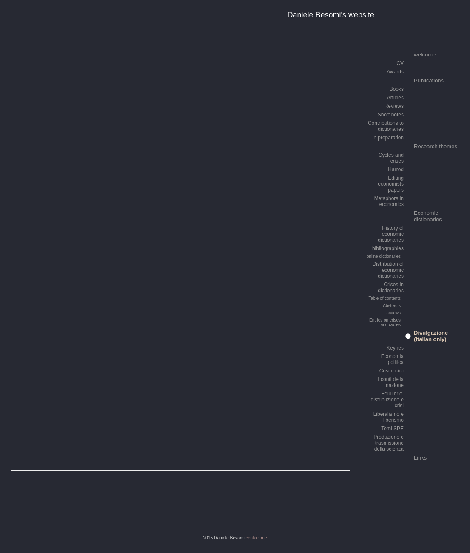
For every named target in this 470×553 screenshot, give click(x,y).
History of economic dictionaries (391, 234)
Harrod (396, 169)
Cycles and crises (391, 158)
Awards (395, 72)
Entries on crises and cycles (385, 322)
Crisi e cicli (391, 371)
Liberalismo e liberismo (388, 417)
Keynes (395, 348)
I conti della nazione (391, 382)
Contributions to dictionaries (386, 126)
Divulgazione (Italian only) (431, 336)
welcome (425, 54)
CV (400, 63)
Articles (395, 98)
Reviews (394, 106)
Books (397, 89)
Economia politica (392, 359)
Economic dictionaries (428, 216)
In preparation (388, 138)
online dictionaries (384, 256)
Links (420, 457)
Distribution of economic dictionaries (388, 270)
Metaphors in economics (389, 201)
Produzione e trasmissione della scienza (388, 443)
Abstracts (392, 305)
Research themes (435, 146)
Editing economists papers (391, 184)
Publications (429, 80)
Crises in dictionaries (391, 287)
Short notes (391, 115)
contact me (256, 538)
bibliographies (388, 248)
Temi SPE (392, 429)
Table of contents (384, 298)
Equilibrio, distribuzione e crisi (387, 400)
